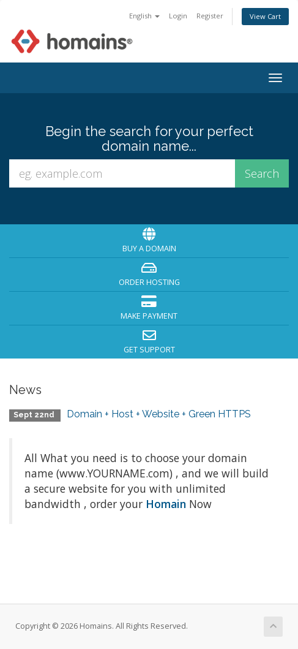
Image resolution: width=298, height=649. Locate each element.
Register (209, 15)
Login (178, 15)
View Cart (265, 16)
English (144, 15)
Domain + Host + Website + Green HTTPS (159, 414)
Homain (166, 503)
